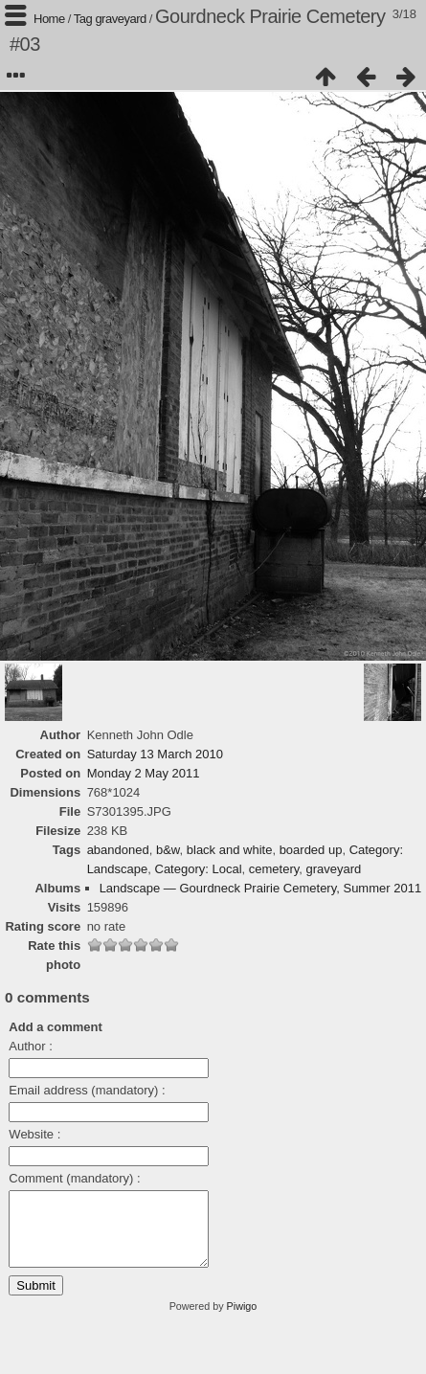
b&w (168, 850)
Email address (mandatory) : (87, 1090)
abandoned (118, 850)
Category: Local (198, 869)
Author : (31, 1046)
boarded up (311, 850)
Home (49, 18)
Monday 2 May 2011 (143, 773)
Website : (34, 1134)
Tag (83, 18)
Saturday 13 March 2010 (155, 754)
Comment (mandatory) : (74, 1178)
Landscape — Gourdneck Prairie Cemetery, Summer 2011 (260, 888)
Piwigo (242, 1320)
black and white (230, 850)
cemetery (274, 869)
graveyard (120, 18)
